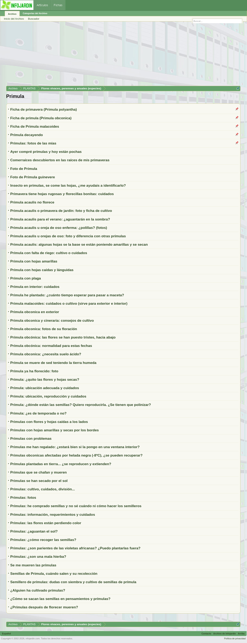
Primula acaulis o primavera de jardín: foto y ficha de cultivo (61, 211)
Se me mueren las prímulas (33, 565)
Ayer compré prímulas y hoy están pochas (46, 152)
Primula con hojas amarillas (33, 261)
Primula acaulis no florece (32, 202)
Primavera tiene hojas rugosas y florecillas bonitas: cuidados (62, 194)
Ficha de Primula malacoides (34, 126)
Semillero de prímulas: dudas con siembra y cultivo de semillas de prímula (73, 582)
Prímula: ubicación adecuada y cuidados (44, 388)
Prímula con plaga (25, 278)
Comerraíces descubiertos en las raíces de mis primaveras (60, 160)
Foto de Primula (23, 169)
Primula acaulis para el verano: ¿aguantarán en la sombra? (60, 219)
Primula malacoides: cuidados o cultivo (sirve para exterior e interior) (68, 303)
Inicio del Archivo (14, 18)
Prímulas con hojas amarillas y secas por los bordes (54, 430)
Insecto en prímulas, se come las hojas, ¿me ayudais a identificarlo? (68, 185)
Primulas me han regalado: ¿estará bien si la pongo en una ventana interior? (75, 447)
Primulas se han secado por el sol (38, 481)
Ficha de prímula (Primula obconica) (41, 118)
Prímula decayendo (26, 135)
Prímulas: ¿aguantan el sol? (34, 531)
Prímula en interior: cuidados (34, 287)
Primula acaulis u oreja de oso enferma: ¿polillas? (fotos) (58, 228)
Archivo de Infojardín (224, 633)
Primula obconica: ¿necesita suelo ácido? (45, 354)
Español (6, 633)
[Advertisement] (123, 55)
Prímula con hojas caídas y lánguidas (41, 270)
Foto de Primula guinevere (32, 177)
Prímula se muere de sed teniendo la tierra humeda (53, 363)
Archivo (12, 14)
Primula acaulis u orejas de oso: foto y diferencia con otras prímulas (68, 236)
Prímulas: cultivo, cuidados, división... (42, 489)
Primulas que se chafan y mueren (38, 472)
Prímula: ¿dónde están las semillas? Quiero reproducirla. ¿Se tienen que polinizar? (80, 405)
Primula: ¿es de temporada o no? (38, 413)
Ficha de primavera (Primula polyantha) (43, 109)
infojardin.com (33, 638)
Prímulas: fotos (23, 497)
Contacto (206, 633)
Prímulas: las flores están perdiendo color (45, 523)
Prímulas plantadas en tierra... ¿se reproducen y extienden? (60, 464)
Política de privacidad (235, 638)
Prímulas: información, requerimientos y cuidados (52, 514)
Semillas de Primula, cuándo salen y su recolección (53, 573)
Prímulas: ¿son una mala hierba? (38, 556)
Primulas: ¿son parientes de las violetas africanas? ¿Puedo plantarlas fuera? (75, 548)
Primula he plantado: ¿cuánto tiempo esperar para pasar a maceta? (67, 295)
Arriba (241, 633)
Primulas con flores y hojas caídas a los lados (49, 422)
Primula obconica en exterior (34, 312)
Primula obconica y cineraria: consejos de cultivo (52, 320)
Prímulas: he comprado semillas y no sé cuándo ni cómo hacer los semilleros (75, 506)
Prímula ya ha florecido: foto (34, 371)
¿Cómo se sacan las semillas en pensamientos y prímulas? (60, 599)
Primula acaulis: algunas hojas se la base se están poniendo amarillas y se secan (79, 244)
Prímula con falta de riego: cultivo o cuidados (48, 253)
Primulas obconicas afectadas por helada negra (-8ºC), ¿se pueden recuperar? (76, 455)
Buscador (33, 18)
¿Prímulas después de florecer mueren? (44, 607)
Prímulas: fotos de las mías (33, 143)
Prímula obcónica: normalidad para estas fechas (51, 346)
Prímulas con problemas (30, 438)
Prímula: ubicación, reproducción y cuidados (48, 396)
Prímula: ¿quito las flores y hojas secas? (44, 379)
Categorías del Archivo (35, 13)
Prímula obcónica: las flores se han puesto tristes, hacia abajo (62, 337)
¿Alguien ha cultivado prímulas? (37, 590)
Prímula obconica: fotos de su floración (43, 329)
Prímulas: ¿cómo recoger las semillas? (43, 540)
